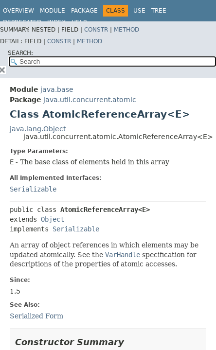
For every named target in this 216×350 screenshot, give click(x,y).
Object (52, 219)
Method (126, 29)
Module (52, 10)
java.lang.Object (38, 129)
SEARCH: (20, 53)
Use (139, 10)
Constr (96, 29)
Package (84, 10)
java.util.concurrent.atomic (89, 100)
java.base (56, 89)
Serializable (33, 189)
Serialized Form (36, 316)
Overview (18, 10)
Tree (158, 10)
